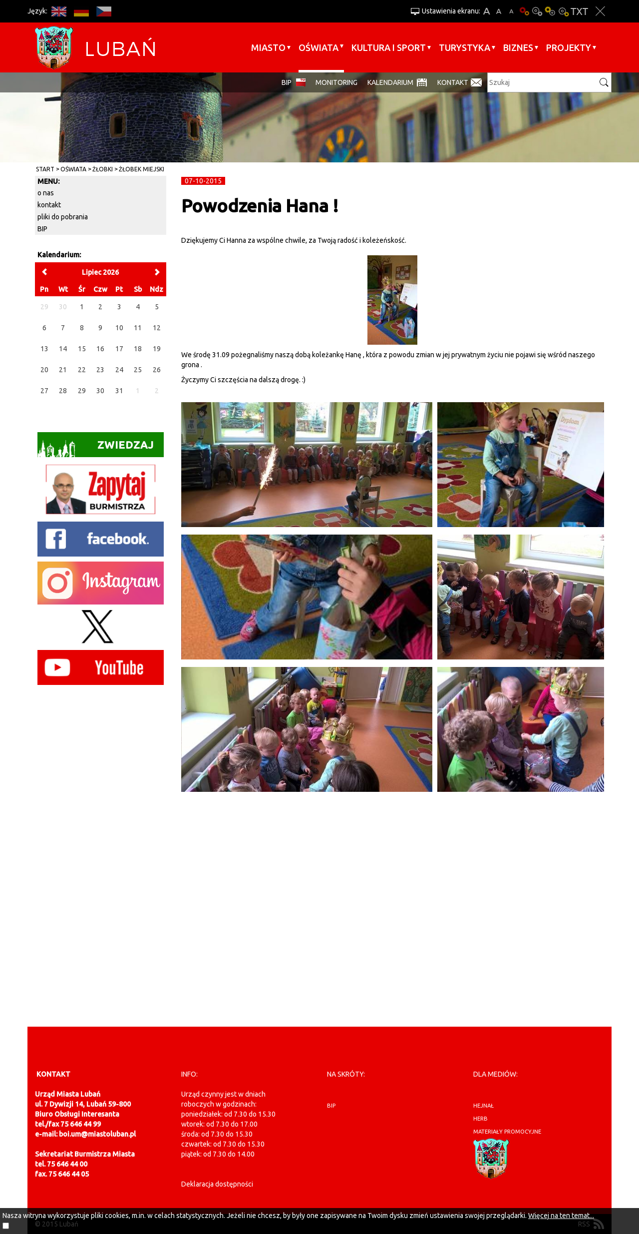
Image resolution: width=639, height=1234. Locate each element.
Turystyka (464, 47)
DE (81, 11)
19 (157, 349)
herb (480, 1119)
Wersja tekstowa (579, 11)
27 (44, 391)
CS (103, 11)
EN (58, 11)
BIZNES (518, 47)
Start (45, 169)
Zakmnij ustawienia (600, 11)
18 (138, 349)
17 (119, 349)
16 (100, 349)
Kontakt (452, 82)
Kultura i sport (388, 47)
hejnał (483, 1106)
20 (44, 370)
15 (82, 349)
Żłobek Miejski (141, 169)
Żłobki (102, 169)
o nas (45, 193)
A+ (486, 11)
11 (138, 328)
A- (511, 11)
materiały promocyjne (507, 1132)
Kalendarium (390, 82)
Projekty (568, 47)
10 (119, 328)
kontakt (49, 205)
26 (157, 370)
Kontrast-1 (550, 11)
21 (63, 370)
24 (119, 370)
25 (138, 370)
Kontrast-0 (537, 11)
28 (63, 391)
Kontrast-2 (563, 11)
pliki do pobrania (62, 217)
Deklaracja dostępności (217, 1184)
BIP (287, 82)
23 (100, 370)
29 (82, 391)
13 (44, 349)
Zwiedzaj (95, 448)
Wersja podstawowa (524, 11)
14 (63, 349)
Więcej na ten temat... (561, 1216)
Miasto (268, 47)
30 (100, 391)
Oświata (318, 47)
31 (119, 391)
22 (82, 370)
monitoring (336, 82)
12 (157, 328)
